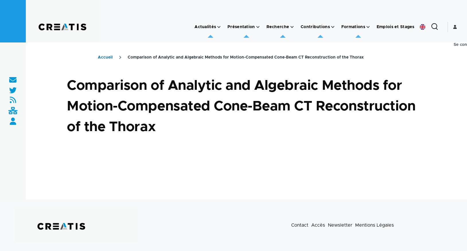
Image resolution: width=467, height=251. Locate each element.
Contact (299, 225)
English (422, 27)
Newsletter (340, 225)
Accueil (105, 57)
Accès (318, 225)
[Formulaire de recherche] (434, 26)
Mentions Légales (374, 225)
